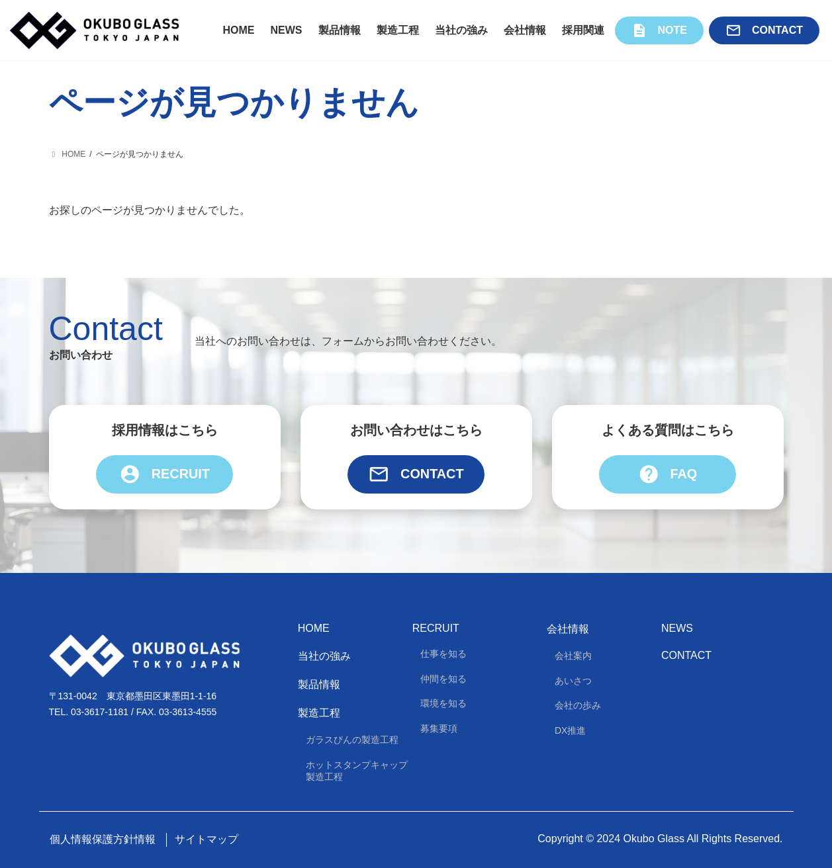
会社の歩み (578, 706)
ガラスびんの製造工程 (352, 740)
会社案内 (573, 656)
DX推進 (570, 730)
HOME (314, 628)
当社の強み (324, 656)
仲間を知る (443, 678)
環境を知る (443, 704)
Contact (416, 474)
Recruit (164, 474)
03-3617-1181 (99, 712)
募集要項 (438, 728)
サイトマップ (206, 839)
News (677, 628)
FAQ (667, 474)
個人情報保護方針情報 (103, 839)
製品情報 (319, 684)
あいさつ (573, 680)
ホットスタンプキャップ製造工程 (357, 771)
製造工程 (319, 713)
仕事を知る (443, 654)
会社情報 (568, 629)
